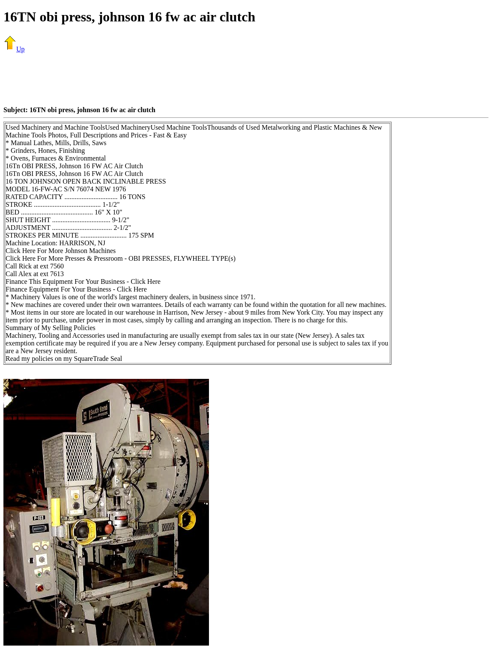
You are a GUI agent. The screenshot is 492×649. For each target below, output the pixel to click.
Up (14, 49)
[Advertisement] (246, 79)
